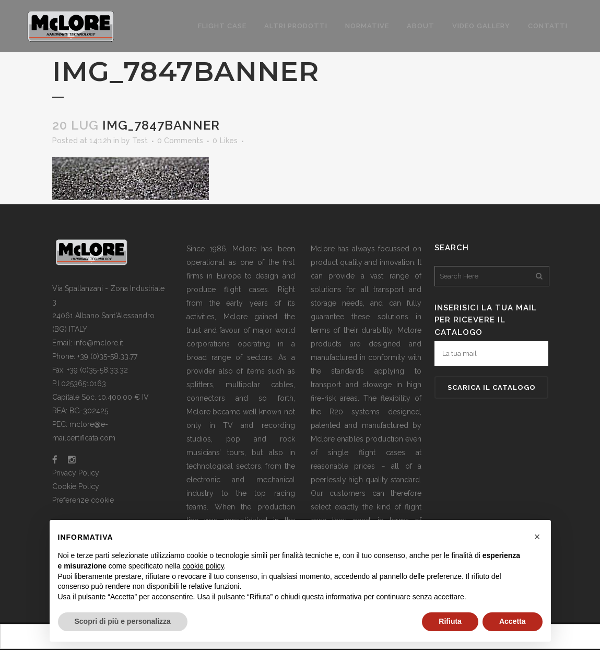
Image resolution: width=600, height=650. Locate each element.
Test (140, 140)
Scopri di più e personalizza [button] (123, 621)
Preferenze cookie (83, 500)
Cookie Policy (75, 486)
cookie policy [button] (202, 566)
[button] (537, 536)
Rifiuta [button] (450, 621)
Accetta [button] (512, 621)
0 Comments (180, 140)
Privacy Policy (75, 473)
